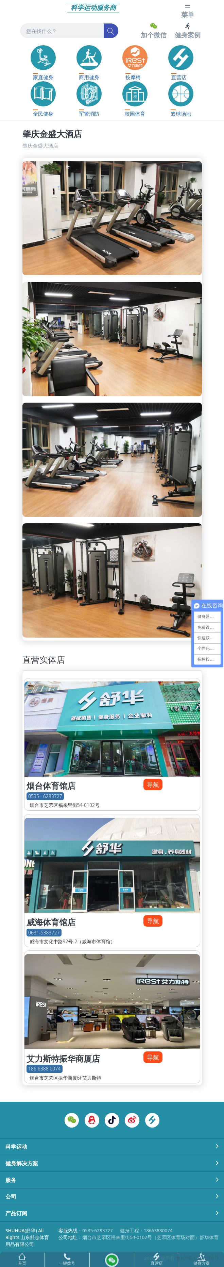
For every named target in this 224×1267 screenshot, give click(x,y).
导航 (153, 784)
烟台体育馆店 (51, 785)
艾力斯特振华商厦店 (63, 1058)
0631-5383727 (43, 932)
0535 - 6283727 (45, 796)
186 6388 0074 (44, 1069)
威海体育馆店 (51, 922)
